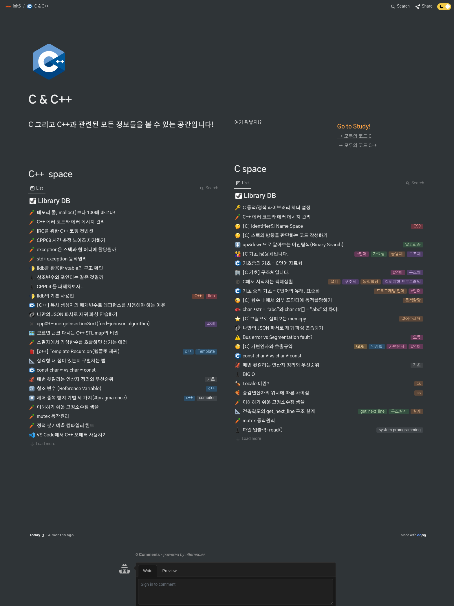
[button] (13, 6)
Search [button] (209, 188)
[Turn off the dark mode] (444, 8)
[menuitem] (36, 188)
